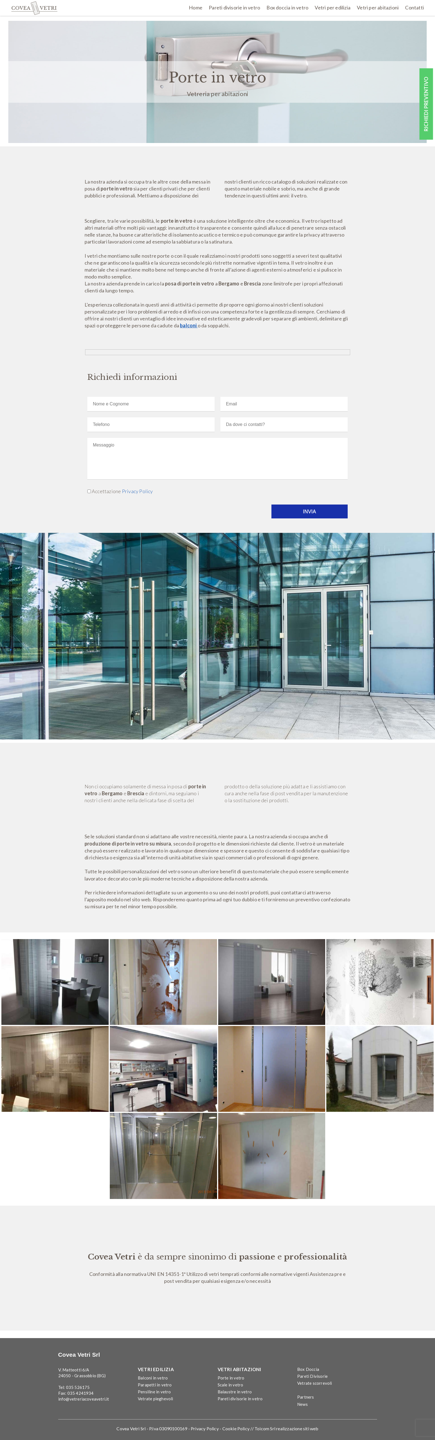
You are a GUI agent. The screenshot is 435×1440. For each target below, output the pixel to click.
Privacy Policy (137, 491)
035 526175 (78, 1387)
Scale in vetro (230, 1384)
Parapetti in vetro (155, 1384)
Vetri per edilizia (332, 7)
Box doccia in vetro (287, 7)
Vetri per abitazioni (378, 7)
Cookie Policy (236, 1428)
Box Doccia (308, 1368)
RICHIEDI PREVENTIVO (426, 104)
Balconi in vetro (153, 1377)
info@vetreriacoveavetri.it (83, 1398)
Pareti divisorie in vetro (234, 7)
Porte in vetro (231, 1377)
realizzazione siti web (297, 1428)
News (302, 1403)
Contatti (414, 7)
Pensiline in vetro (154, 1391)
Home (195, 7)
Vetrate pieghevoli (155, 1398)
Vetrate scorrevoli (314, 1383)
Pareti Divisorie (312, 1375)
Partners (305, 1396)
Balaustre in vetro (235, 1391)
